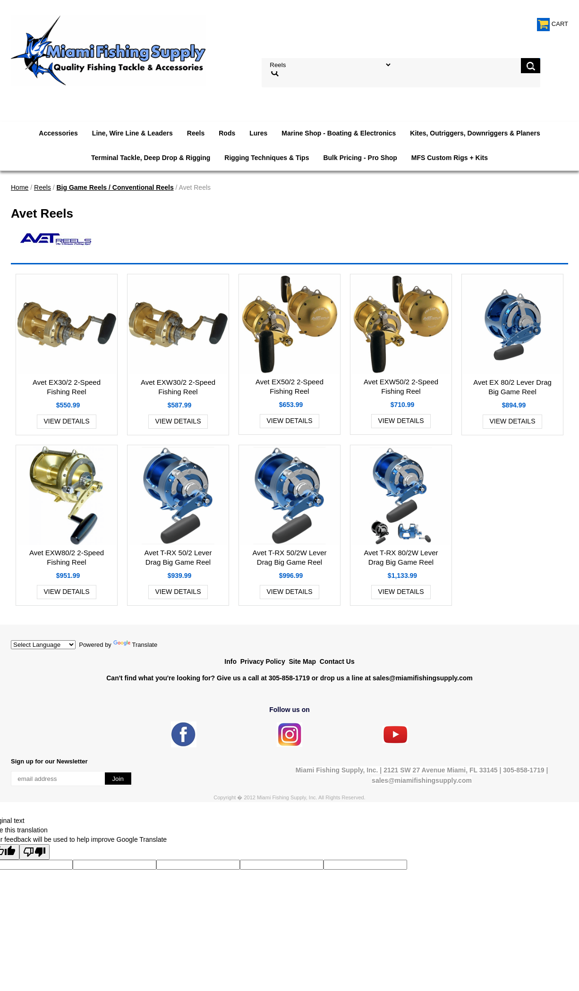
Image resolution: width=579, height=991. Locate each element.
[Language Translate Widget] (43, 644)
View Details (67, 421)
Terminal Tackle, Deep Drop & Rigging (150, 157)
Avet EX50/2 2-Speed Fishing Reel (289, 386)
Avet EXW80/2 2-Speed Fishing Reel (66, 557)
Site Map (302, 661)
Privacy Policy (262, 661)
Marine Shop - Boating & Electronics (338, 133)
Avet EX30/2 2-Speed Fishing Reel (67, 387)
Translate (135, 644)
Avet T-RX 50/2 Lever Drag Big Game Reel (178, 557)
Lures (258, 133)
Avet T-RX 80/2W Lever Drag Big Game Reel (401, 557)
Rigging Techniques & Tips (266, 157)
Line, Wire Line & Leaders (132, 133)
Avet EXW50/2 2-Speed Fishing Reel (401, 386)
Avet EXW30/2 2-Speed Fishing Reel (178, 387)
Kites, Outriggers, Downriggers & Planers (475, 133)
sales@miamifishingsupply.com (423, 678)
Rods (227, 133)
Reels (195, 133)
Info (230, 661)
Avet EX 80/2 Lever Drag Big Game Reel (512, 387)
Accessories (58, 133)
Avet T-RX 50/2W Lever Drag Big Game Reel (289, 557)
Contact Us (337, 661)
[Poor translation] (34, 852)
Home (19, 187)
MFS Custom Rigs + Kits (449, 157)
